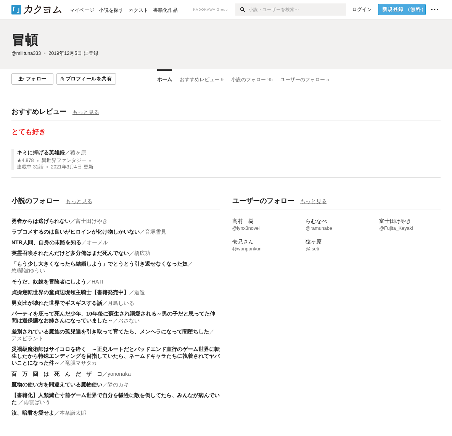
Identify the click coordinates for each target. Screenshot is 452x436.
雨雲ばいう (37, 402)
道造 (139, 292)
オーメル (97, 242)
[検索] (242, 9)
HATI (97, 282)
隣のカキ (118, 385)
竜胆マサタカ (81, 363)
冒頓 (24, 39)
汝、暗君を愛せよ (32, 413)
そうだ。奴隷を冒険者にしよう (48, 282)
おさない (129, 320)
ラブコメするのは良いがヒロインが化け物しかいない (75, 232)
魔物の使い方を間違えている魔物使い (56, 385)
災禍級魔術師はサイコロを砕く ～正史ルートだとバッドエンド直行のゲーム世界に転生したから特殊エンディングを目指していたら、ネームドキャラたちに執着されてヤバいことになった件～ (115, 356)
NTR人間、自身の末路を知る (46, 242)
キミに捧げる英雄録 (41, 152)
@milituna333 (26, 53)
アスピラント (27, 338)
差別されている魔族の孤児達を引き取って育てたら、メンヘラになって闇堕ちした (110, 332)
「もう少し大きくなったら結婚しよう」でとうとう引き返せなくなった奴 (99, 264)
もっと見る (85, 112)
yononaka (119, 374)
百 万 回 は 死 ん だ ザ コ (56, 374)
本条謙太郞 (73, 413)
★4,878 (25, 160)
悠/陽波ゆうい (28, 271)
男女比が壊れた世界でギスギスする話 (56, 303)
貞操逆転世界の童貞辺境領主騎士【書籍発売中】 (70, 292)
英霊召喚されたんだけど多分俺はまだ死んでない (70, 253)
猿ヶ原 (78, 152)
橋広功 (142, 253)
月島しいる (121, 303)
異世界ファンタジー (64, 160)
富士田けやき (92, 221)
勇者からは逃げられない (40, 221)
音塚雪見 (155, 232)
